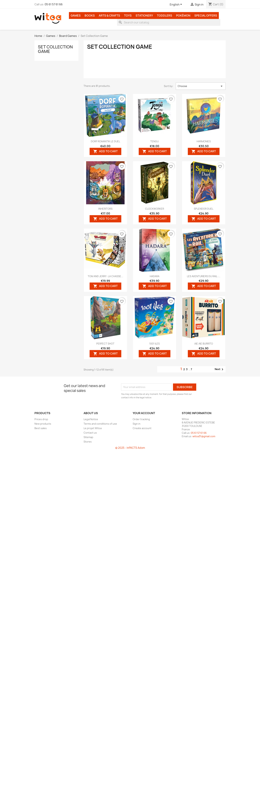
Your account (144, 413)
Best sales (40, 428)
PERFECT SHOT (105, 343)
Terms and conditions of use (100, 423)
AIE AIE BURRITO (203, 343)
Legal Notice (91, 419)
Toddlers (164, 15)
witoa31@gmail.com (203, 436)
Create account (142, 428)
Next (220, 369)
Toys (128, 15)
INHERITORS (105, 208)
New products (42, 423)
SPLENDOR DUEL (203, 208)
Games (76, 15)
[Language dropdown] (176, 5)
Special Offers (205, 15)
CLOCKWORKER (154, 208)
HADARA (154, 276)
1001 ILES (154, 343)
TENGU (154, 141)
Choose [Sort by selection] (201, 86)
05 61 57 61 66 (54, 4)
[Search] (168, 22)
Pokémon (183, 15)
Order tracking (141, 419)
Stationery (144, 15)
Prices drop (41, 419)
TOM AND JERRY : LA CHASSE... (105, 276)
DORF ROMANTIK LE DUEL (105, 141)
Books (90, 15)
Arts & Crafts (109, 15)
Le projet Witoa (93, 428)
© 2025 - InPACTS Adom (130, 448)
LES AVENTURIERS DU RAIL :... (203, 276)
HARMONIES (204, 141)
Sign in (136, 423)
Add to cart (105, 151)
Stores (88, 441)
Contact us (90, 432)
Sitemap (88, 437)
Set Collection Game (55, 49)
